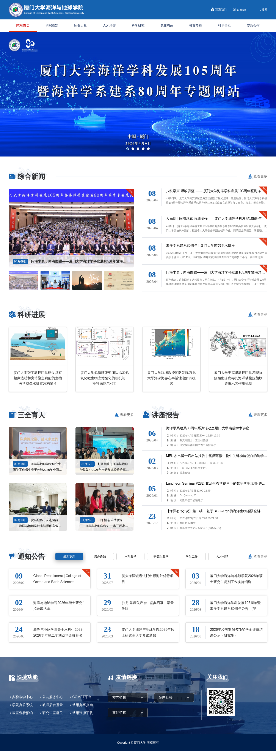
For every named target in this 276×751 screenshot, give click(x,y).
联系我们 (219, 9)
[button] (127, 148)
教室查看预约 (22, 713)
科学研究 (138, 25)
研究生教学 (161, 556)
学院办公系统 (22, 705)
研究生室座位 (52, 713)
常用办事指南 (82, 705)
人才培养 (109, 25)
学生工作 (192, 556)
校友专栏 (195, 25)
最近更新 (69, 556)
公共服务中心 (52, 697)
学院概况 (51, 25)
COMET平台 (82, 697)
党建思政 (166, 25)
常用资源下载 (82, 713)
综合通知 (100, 556)
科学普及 (224, 25)
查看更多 (260, 176)
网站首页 (23, 25)
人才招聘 (222, 556)
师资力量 (80, 25)
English (239, 9)
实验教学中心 (22, 697)
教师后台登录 (52, 705)
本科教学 (130, 556)
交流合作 (253, 25)
